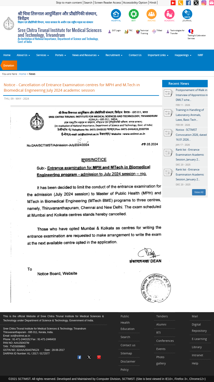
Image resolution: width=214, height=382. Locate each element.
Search (88, 2)
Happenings (183, 55)
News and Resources (85, 55)
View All (198, 192)
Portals (60, 55)
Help (195, 363)
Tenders (162, 316)
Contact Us (135, 55)
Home (6, 55)
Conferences (165, 341)
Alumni (161, 324)
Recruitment (114, 55)
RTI (158, 333)
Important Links (158, 55)
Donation (8, 65)
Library (197, 347)
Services (42, 55)
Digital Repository (199, 327)
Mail (195, 316)
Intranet (197, 355)
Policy (125, 370)
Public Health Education (128, 322)
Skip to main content (69, 2)
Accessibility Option (135, 2)
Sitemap (126, 353)
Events (161, 349)
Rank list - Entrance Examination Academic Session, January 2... (190, 154)
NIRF (200, 55)
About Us (23, 55)
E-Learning (199, 339)
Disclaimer (128, 361)
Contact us (128, 345)
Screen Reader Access (107, 2)
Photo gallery (161, 360)
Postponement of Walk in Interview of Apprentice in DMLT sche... (192, 95)
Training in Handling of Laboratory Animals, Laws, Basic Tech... (190, 115)
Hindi (152, 2)
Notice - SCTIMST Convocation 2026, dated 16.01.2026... (191, 134)
